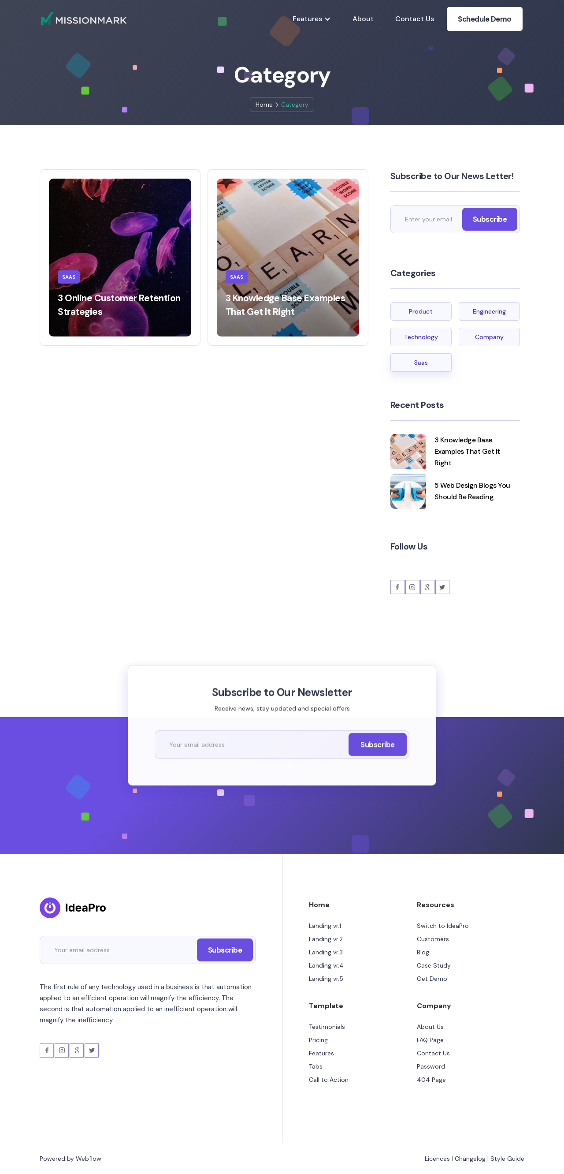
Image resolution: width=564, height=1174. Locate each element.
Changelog (470, 1159)
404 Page (431, 1080)
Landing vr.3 (326, 952)
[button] (312, 19)
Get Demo (432, 979)
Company (489, 337)
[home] (84, 18)
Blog (423, 952)
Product (421, 311)
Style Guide (507, 1159)
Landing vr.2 (326, 939)
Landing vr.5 (326, 979)
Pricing (318, 1040)
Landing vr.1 (325, 926)
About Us (430, 1027)
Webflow (88, 1159)
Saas (421, 362)
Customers (433, 939)
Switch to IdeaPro (443, 926)
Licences (437, 1159)
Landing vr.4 (326, 965)
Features (321, 1053)
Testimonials (327, 1027)
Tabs (316, 1066)
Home (264, 104)
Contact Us (414, 18)
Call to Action (329, 1080)
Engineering (489, 311)
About (363, 18)
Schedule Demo (485, 19)
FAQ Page (430, 1040)
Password (431, 1066)
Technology (421, 337)
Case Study (434, 965)
